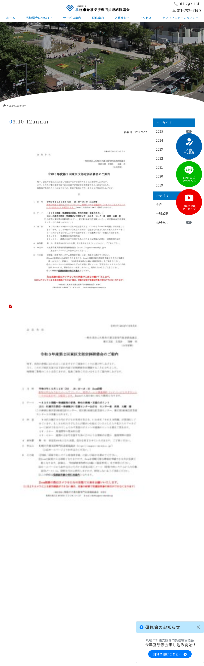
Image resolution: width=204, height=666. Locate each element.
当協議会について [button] (38, 18)
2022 (174, 158)
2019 (174, 185)
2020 (174, 176)
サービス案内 (72, 18)
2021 (174, 167)
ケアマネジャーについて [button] (178, 18)
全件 (174, 204)
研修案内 (98, 18)
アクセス (146, 18)
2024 (174, 140)
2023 (174, 149)
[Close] (198, 627)
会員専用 (174, 222)
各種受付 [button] (121, 18)
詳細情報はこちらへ (170, 654)
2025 (174, 131)
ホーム (10, 18)
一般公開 (174, 213)
